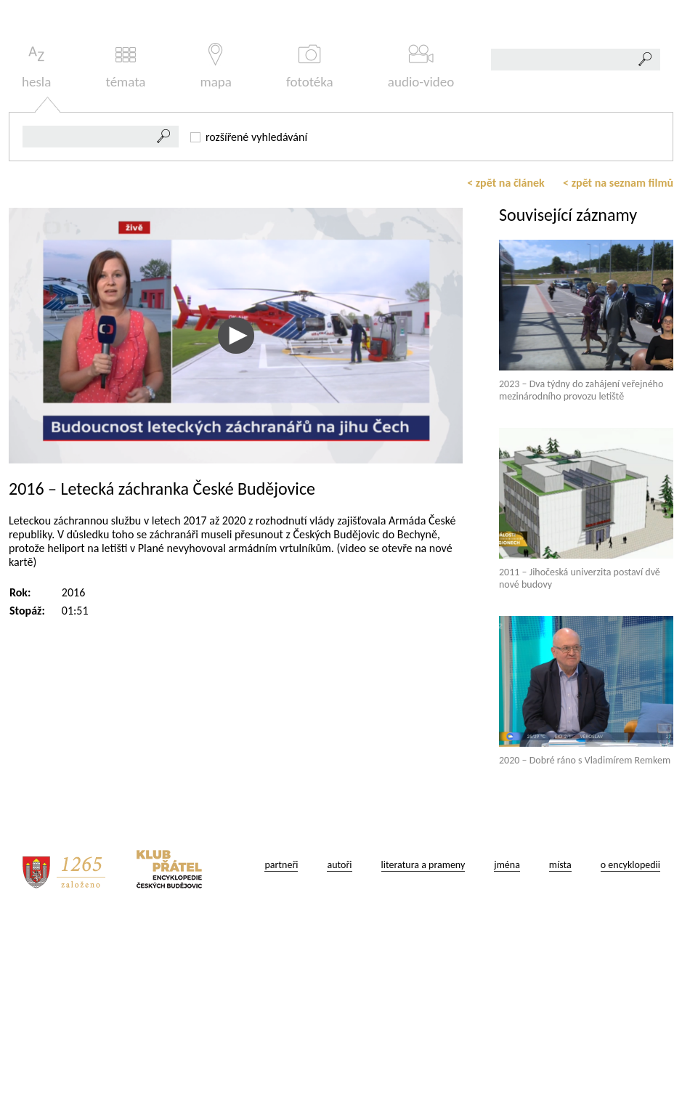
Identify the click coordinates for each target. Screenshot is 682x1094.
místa (560, 1035)
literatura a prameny (423, 1035)
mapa (216, 237)
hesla (36, 237)
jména (507, 1035)
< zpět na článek (506, 353)
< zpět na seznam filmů (618, 353)
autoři (339, 1035)
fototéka (309, 237)
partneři (281, 1035)
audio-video (421, 237)
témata (125, 237)
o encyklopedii (630, 1035)
